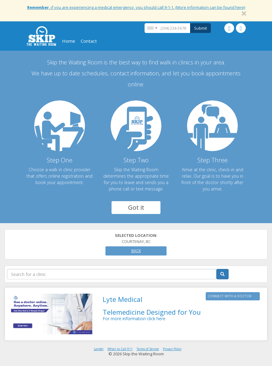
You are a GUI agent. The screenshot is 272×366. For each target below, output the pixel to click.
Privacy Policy (172, 349)
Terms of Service (148, 349)
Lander (99, 349)
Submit (200, 28)
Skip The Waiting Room (41, 36)
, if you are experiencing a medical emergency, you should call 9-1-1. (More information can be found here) (136, 7)
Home (68, 41)
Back (136, 250)
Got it (136, 207)
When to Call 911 (120, 349)
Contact (89, 41)
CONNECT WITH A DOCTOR (230, 296)
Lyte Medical (122, 299)
